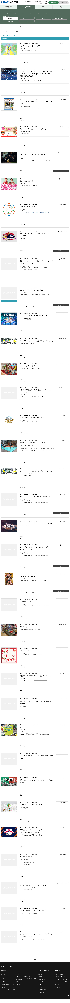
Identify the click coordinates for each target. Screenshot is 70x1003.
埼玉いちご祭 (24, 650)
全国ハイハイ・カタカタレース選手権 (33, 129)
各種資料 (40, 976)
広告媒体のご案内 (42, 989)
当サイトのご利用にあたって (61, 979)
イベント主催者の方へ (64, 2)
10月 (46, 13)
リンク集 (57, 984)
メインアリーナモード (6, 989)
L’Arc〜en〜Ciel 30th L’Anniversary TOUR (34, 154)
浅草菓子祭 (23, 627)
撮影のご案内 (41, 992)
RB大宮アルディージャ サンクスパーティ (34, 830)
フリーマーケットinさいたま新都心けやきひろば (36, 341)
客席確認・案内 (9, 7)
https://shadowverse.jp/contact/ (30, 421)
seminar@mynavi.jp (28, 889)
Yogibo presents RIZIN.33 (28, 576)
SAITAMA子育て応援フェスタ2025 (31, 805)
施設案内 (61, 7)
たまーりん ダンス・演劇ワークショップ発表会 (36, 523)
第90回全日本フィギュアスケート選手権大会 (35, 496)
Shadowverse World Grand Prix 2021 (32, 417)
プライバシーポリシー (60, 976)
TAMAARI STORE (17, 984)
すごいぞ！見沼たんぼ (27, 727)
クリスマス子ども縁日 (27, 366)
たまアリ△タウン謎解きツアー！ (31, 46)
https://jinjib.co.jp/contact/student (40, 680)
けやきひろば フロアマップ (31, 978)
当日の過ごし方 (16, 974)
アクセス (43, 7)
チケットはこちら (9, 300)
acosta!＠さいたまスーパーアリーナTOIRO (34, 315)
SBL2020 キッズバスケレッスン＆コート (34, 443)
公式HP (28, 526)
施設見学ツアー (16, 987)
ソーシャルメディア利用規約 (61, 981)
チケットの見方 (5, 975)
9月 (38, 13)
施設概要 (40, 974)
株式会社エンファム (28, 133)
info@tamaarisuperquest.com (30, 50)
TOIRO (26, 974)
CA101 (40, 981)
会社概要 (57, 970)
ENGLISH (15, 989)
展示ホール (41, 979)
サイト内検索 (38, 1)
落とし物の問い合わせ (28, 1)
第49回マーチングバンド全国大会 (31, 290)
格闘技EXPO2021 (26, 601)
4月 (7, 13)
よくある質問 (15, 981)
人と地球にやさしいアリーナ (61, 974)
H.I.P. (25, 240)
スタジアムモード (5, 990)
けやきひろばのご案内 (43, 987)
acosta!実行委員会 (28, 319)
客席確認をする (61, 170)
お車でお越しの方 (5, 984)
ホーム (2, 26)
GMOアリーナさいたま (7, 966)
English (45, 1)
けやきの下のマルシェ (27, 206)
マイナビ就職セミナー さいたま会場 (33, 885)
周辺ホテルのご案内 (17, 976)
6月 (23, 13)
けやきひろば (27, 976)
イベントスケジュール (58, 13)
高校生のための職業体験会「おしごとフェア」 (36, 676)
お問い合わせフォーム (28, 808)
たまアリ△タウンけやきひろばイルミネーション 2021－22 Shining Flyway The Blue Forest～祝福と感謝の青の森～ (36, 73)
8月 (31, 13)
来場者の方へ (53, 2)
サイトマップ (43, 3)
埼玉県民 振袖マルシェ (27, 857)
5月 (15, 13)
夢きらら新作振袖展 (26, 181)
